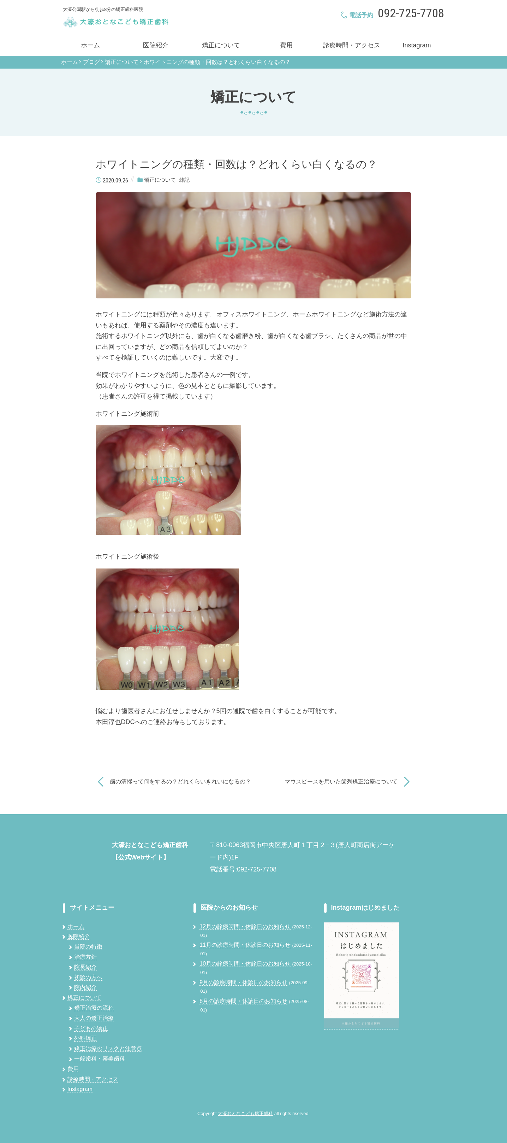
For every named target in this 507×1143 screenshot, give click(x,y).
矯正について (221, 45)
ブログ (91, 62)
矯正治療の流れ (94, 1008)
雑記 (184, 180)
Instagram (416, 45)
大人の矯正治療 (94, 1018)
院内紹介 (85, 987)
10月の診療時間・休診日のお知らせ (245, 964)
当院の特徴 (88, 947)
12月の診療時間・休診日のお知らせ (245, 926)
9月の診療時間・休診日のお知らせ (243, 982)
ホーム (90, 45)
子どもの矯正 (91, 1028)
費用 (286, 45)
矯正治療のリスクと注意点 (108, 1048)
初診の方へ (88, 977)
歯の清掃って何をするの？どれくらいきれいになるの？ (180, 781)
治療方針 (85, 957)
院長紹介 (85, 967)
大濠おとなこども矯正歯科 (245, 1113)
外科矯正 (85, 1038)
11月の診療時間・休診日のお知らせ (245, 945)
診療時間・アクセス (351, 45)
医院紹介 (155, 45)
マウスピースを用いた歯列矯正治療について (341, 781)
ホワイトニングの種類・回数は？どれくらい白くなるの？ (217, 62)
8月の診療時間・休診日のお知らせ (243, 1001)
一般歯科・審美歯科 (99, 1059)
